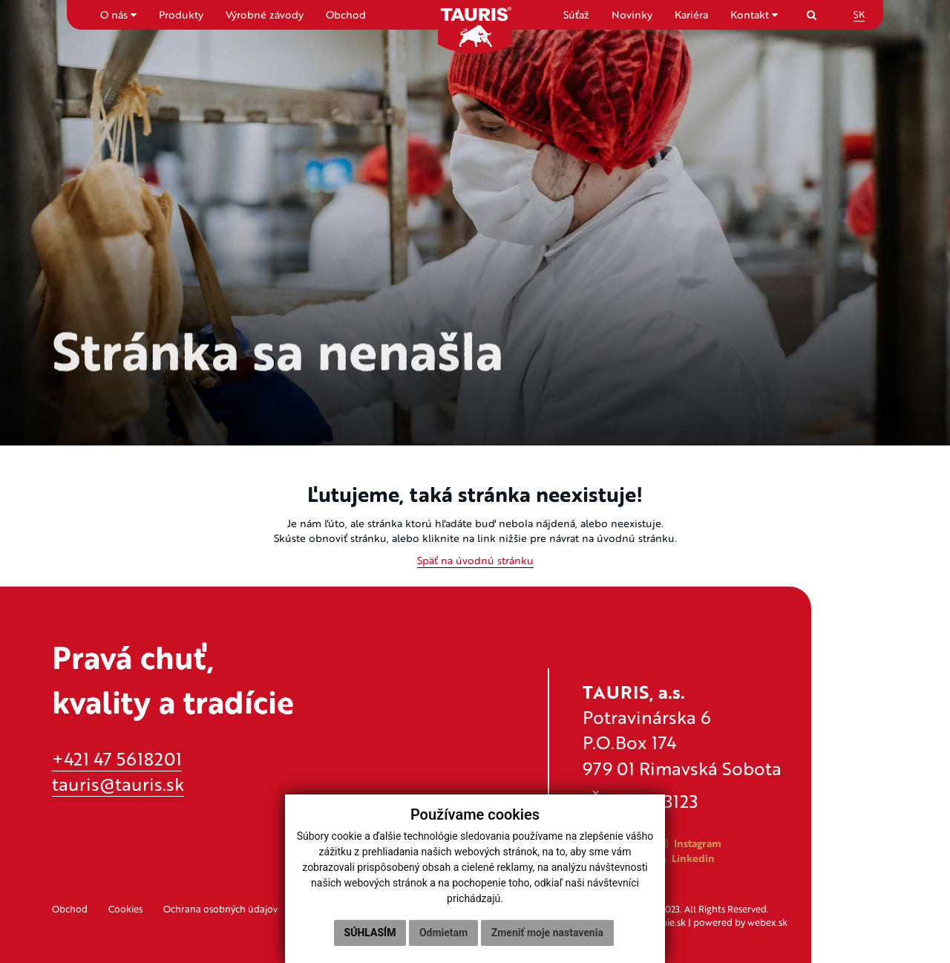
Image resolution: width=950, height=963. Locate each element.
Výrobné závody (265, 14)
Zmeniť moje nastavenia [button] (547, 932)
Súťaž (576, 14)
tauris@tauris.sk (118, 783)
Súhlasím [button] (370, 932)
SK (859, 14)
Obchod (346, 14)
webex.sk (767, 922)
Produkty (181, 14)
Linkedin (686, 858)
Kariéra (691, 14)
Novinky (632, 14)
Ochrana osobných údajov (220, 908)
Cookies (125, 908)
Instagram (690, 843)
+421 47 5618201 (117, 758)
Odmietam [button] (443, 932)
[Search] (811, 14)
